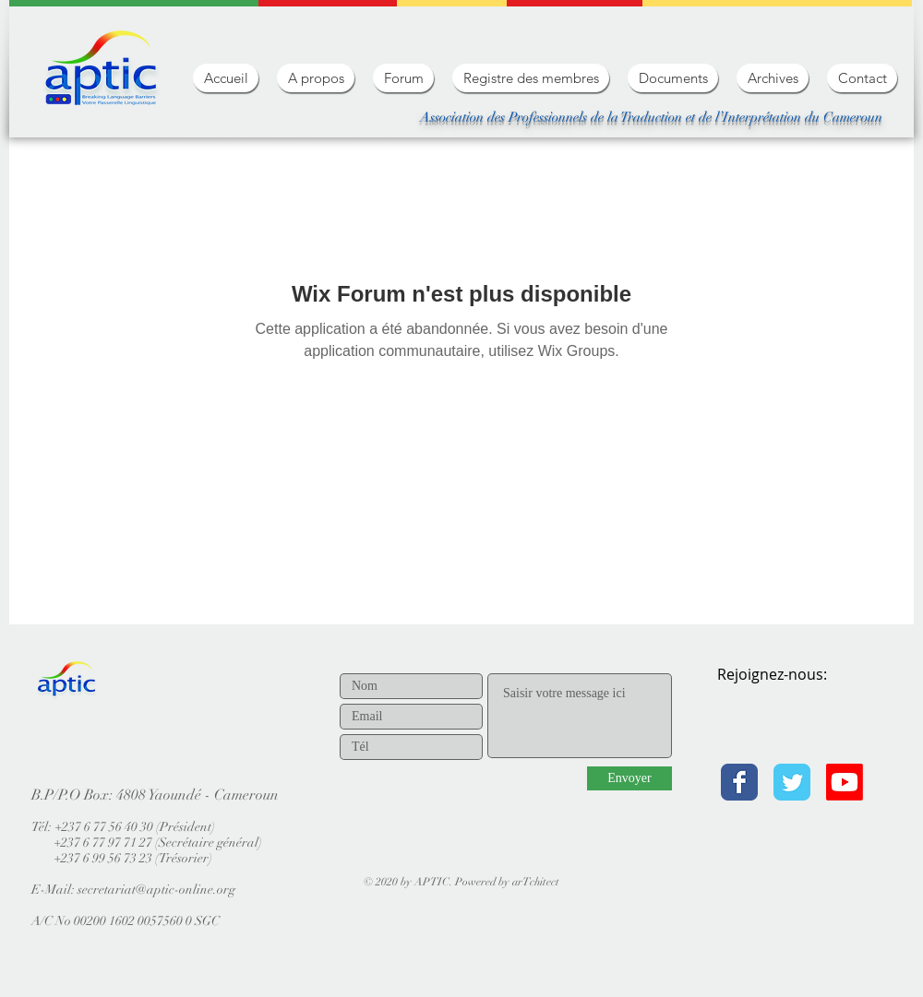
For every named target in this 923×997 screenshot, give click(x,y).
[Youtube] (844, 782)
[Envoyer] (629, 778)
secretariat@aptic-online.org (156, 889)
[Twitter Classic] (791, 782)
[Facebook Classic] (739, 782)
